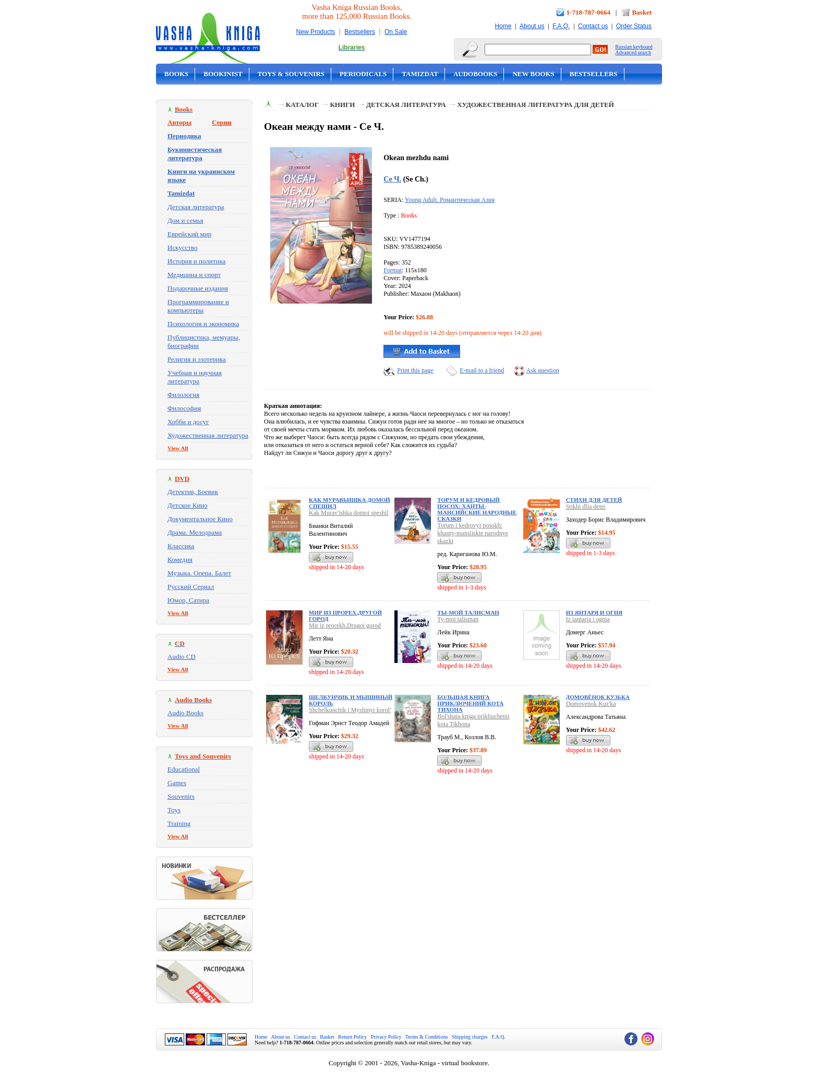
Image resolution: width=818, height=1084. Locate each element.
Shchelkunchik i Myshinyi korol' (350, 710)
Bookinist (222, 74)
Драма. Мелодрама (194, 532)
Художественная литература (207, 435)
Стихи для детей (594, 500)
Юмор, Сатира (188, 600)
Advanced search (633, 52)
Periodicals (363, 74)
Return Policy (352, 1037)
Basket (642, 12)
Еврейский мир (189, 234)
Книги (342, 105)
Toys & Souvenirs (291, 74)
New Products (315, 31)
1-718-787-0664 (589, 12)
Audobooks (475, 74)
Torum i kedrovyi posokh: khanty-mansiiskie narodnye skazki (472, 533)
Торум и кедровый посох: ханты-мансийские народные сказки (476, 509)
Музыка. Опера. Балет (199, 573)
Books (176, 74)
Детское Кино (187, 505)
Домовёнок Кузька (598, 697)
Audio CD (181, 656)
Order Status (634, 26)
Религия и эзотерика (196, 359)
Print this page (415, 370)
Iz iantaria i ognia (588, 619)
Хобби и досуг (188, 422)
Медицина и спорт (194, 275)
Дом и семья (185, 220)
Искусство (182, 247)
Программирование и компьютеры (198, 306)
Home (503, 26)
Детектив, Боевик (192, 492)
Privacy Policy (386, 1037)
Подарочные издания (197, 288)
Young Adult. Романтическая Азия (450, 199)
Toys (174, 810)
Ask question (542, 370)
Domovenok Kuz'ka (591, 703)
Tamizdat (420, 74)
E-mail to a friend (482, 370)
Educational (183, 769)
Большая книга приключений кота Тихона (470, 703)
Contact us (593, 26)
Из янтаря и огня (594, 612)
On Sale (395, 31)
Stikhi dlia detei (586, 506)
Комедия (180, 559)
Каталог (302, 105)
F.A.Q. (561, 26)
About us (532, 26)
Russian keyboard (633, 47)
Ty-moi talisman (457, 619)
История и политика (196, 261)
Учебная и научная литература (194, 377)
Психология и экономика (203, 324)
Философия (184, 408)
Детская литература (195, 207)
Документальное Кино (200, 519)
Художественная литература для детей (535, 105)
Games (176, 783)
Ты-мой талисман (468, 612)
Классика (180, 546)
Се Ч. (392, 179)
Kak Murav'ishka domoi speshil (348, 512)
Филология (183, 395)
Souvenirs (181, 796)
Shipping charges (470, 1037)
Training (178, 823)
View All (177, 448)
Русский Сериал (190, 587)
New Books (533, 74)
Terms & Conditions (426, 1037)
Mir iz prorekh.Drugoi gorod (345, 625)
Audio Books (185, 713)
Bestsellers (359, 31)
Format (392, 270)
